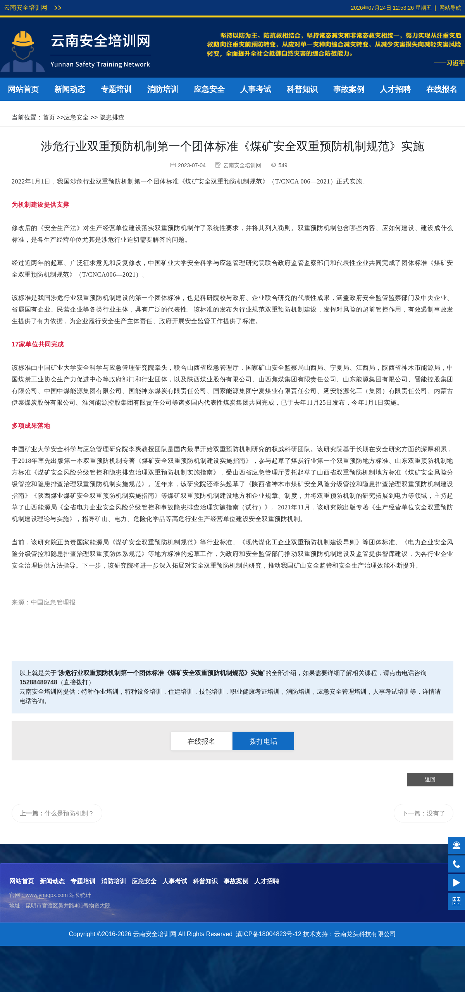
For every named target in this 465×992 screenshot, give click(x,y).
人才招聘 (395, 89)
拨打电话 (263, 741)
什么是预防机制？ (57, 813)
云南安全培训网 (25, 7)
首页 (49, 117)
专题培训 (116, 89)
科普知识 (302, 89)
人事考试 (255, 89)
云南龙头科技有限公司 (365, 934)
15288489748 (38, 682)
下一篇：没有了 (423, 813)
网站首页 (23, 89)
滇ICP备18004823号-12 (268, 934)
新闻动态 (69, 89)
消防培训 (162, 89)
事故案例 (348, 89)
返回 (430, 779)
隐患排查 (112, 117)
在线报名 (441, 89)
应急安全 (209, 89)
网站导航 (450, 8)
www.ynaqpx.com (47, 895)
